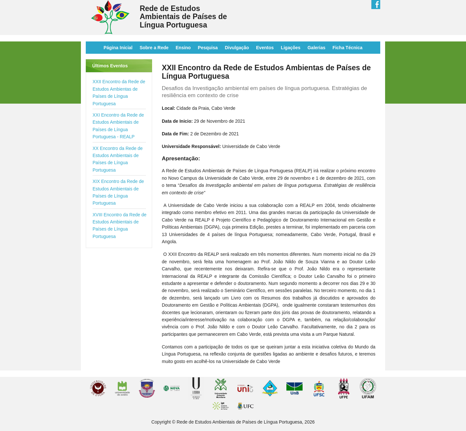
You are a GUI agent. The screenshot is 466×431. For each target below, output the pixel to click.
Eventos (264, 47)
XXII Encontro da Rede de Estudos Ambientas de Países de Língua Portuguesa (119, 92)
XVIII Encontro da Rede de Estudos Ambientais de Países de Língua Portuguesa (120, 225)
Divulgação (237, 47)
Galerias (316, 47)
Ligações (291, 47)
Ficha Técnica (347, 47)
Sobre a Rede (153, 47)
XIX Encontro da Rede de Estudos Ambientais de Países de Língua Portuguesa (118, 192)
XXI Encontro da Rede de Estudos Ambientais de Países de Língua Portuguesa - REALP (118, 125)
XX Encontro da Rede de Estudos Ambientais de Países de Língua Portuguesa (118, 159)
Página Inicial (118, 47)
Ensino (183, 47)
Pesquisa (207, 47)
